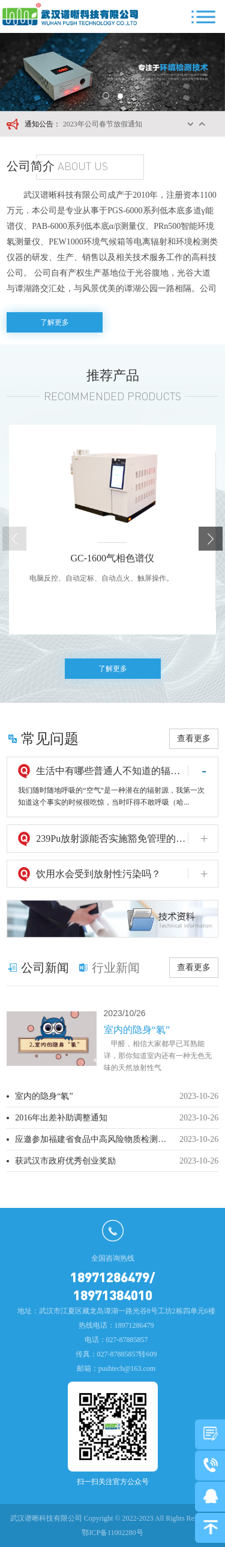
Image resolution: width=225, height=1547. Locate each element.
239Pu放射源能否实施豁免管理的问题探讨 (112, 838)
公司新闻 (45, 967)
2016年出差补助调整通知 (61, 1117)
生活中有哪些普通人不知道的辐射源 (112, 771)
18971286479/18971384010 (112, 1285)
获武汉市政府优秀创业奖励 (65, 1160)
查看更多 (194, 738)
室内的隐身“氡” (44, 1096)
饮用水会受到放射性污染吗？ (98, 874)
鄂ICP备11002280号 (112, 1532)
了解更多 (54, 322)
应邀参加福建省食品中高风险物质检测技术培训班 (91, 1139)
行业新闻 (116, 967)
